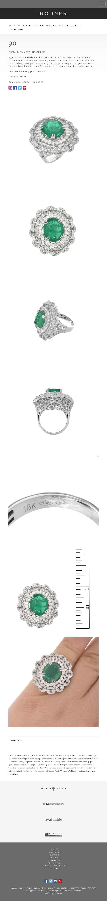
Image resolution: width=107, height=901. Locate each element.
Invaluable (53, 819)
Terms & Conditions (54, 866)
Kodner (53, 13)
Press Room (55, 863)
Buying (54, 855)
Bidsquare (53, 789)
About (55, 849)
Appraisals (55, 860)
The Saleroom (53, 834)
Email (10, 88)
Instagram (55, 881)
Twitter (20, 88)
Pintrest (24, 88)
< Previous (12, 30)
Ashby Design (56, 893)
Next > (20, 30)
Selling (55, 857)
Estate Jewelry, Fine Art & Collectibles (51, 25)
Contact (55, 868)
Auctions (55, 852)
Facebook (15, 88)
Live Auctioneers (53, 804)
